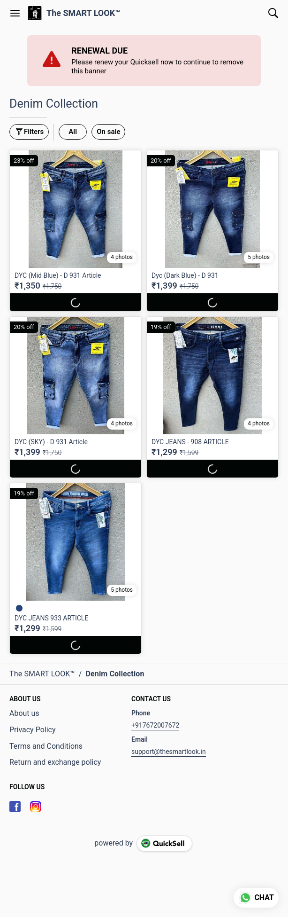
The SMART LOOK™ (83, 13)
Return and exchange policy (55, 762)
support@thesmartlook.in (168, 751)
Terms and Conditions (46, 746)
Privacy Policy (32, 729)
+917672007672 (155, 725)
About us (24, 713)
